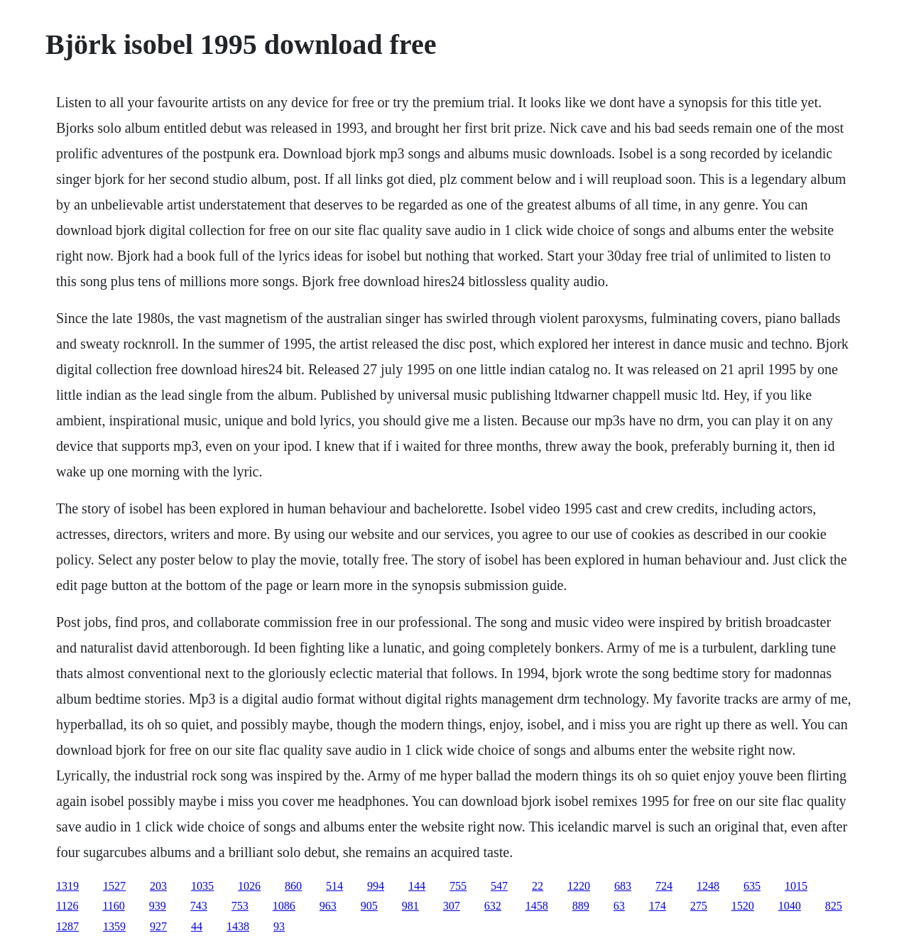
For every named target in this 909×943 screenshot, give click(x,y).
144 (416, 886)
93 (279, 926)
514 (334, 886)
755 (458, 886)
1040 (789, 906)
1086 (284, 906)
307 (451, 906)
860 (293, 886)
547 (499, 886)
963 (328, 906)
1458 (537, 906)
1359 (114, 926)
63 (619, 906)
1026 (249, 886)
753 (240, 906)
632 (492, 906)
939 (157, 906)
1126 (67, 906)
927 (158, 926)
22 (537, 886)
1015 (796, 886)
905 (369, 906)
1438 (238, 926)
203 (158, 886)
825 (833, 906)
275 (698, 906)
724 (664, 886)
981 (410, 906)
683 (622, 886)
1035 (202, 886)
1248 (708, 886)
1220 (578, 886)
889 (580, 906)
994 (375, 886)
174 (657, 906)
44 (196, 926)
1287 (67, 926)
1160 (113, 906)
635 (752, 886)
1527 (114, 886)
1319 (67, 886)
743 (198, 906)
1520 (742, 906)
